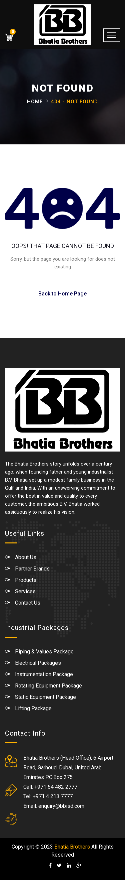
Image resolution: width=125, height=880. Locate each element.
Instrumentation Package (44, 674)
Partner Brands (32, 568)
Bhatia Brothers (72, 847)
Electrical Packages (38, 663)
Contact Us (27, 603)
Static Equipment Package (45, 697)
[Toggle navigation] (111, 35)
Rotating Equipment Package (48, 685)
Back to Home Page (62, 293)
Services (25, 591)
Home (35, 102)
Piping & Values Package (44, 651)
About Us (25, 557)
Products (25, 580)
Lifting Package (33, 708)
